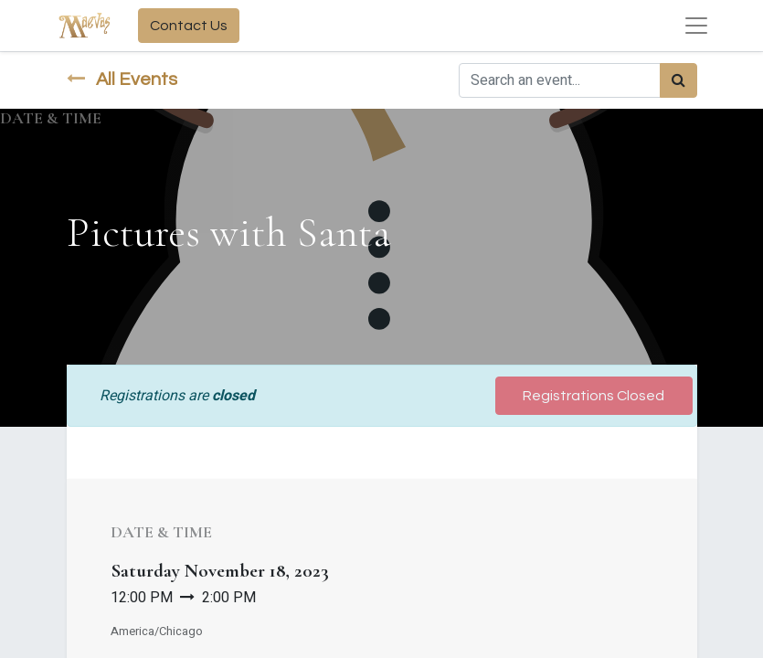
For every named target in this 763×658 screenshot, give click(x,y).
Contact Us (189, 25)
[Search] (678, 80)
